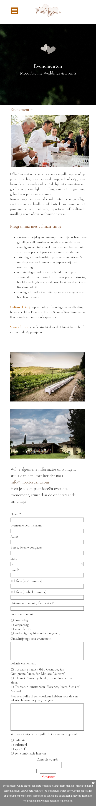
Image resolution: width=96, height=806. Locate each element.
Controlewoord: (47, 759)
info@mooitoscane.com (30, 482)
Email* (15, 570)
